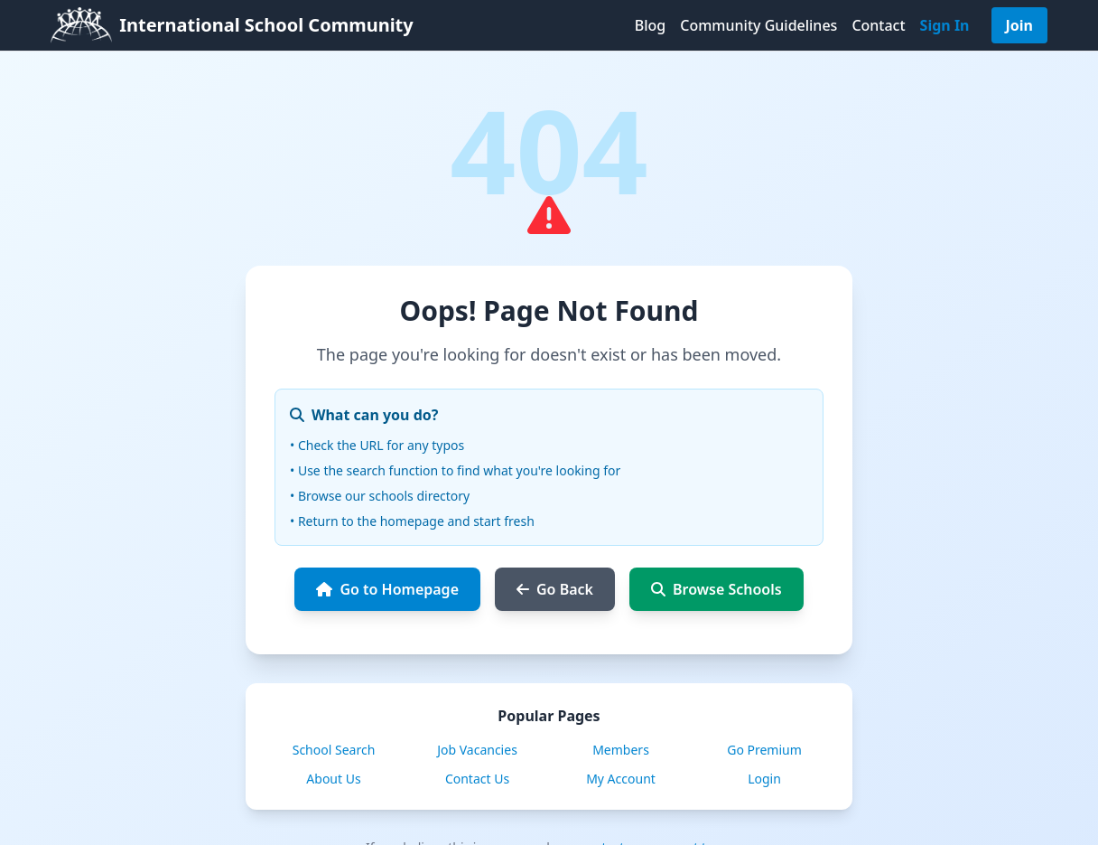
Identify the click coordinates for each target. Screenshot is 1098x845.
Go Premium (764, 749)
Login (764, 778)
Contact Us (477, 778)
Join (1019, 25)
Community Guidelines (758, 25)
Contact (878, 25)
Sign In (945, 25)
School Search (334, 749)
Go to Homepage (387, 589)
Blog (650, 25)
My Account (621, 778)
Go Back (554, 589)
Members (620, 749)
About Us (333, 778)
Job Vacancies (477, 749)
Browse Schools (716, 589)
